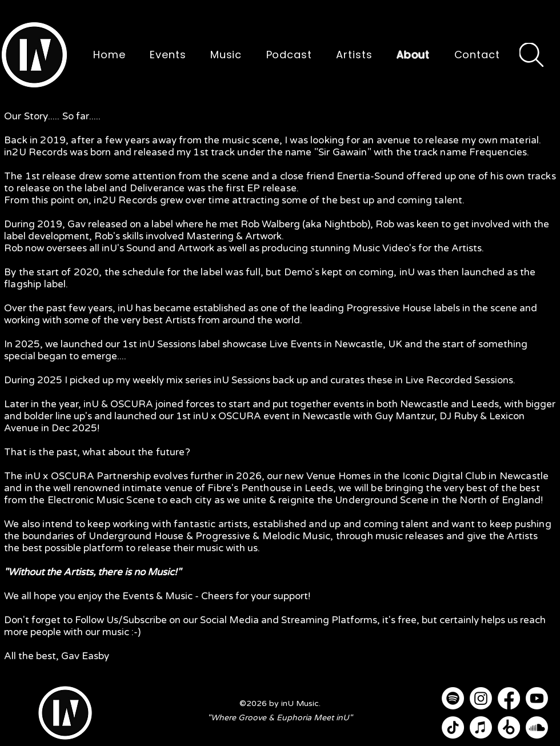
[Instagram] (481, 698)
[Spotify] (453, 698)
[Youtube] (537, 698)
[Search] (531, 55)
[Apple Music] (481, 727)
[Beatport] (509, 727)
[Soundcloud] (537, 727)
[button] (34, 55)
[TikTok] (453, 727)
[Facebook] (509, 698)
